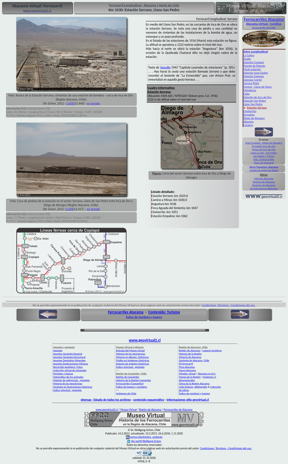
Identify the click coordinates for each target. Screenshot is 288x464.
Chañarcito (249, 111)
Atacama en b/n (207, 373)
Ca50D (70, 103)
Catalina (248, 125)
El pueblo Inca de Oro (264, 146)
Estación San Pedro (254, 100)
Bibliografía (201, 387)
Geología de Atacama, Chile (194, 360)
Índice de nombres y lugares (144, 317)
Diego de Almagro (254, 118)
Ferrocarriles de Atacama (178, 409)
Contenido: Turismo (164, 312)
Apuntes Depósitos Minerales (69, 360)
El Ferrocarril (186, 363)
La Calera (248, 55)
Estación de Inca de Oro (257, 97)
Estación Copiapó (253, 62)
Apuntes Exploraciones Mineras (70, 363)
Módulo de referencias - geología (71, 380)
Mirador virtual (187, 373)
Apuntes (57, 350)
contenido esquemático (148, 400)
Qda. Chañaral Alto (263, 159)
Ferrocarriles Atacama (125, 312)
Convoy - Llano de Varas (257, 87)
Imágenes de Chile (126, 393)
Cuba (246, 94)
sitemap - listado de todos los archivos (106, 400)
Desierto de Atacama (263, 185)
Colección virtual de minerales (70, 370)
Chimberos (249, 90)
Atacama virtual (257, 24)
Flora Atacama (187, 367)
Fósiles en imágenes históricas (132, 360)
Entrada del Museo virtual (130, 350)
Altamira (248, 121)
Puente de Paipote (254, 66)
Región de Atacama (189, 350)
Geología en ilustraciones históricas (72, 387)
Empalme (249, 114)
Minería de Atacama (190, 357)
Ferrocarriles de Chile (264, 27)
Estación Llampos (253, 76)
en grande (93, 103)
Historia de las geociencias (67, 383)
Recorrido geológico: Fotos (68, 367)
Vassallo (165, 67)
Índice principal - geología (67, 390)
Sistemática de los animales (68, 377)
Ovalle (247, 59)
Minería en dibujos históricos (132, 357)
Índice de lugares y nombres (131, 387)
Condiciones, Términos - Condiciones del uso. (228, 305)
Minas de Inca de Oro (264, 149)
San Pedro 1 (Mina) (263, 156)
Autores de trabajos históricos (132, 363)
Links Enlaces (186, 387)
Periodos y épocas (63, 373)
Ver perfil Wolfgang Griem (144, 441)
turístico (275, 24)
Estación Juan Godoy (255, 73)
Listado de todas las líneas (263, 170)
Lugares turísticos (212, 350)
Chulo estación (252, 69)
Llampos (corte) (252, 80)
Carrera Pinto (251, 83)
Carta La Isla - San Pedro (264, 152)
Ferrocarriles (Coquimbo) (130, 383)
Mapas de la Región (190, 377)
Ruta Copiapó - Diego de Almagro (263, 143)
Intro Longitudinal (255, 52)
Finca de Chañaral (264, 162)
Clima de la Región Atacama (194, 383)
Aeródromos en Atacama (263, 188)
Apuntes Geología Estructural (69, 357)
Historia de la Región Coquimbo (133, 380)
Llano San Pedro (252, 104)
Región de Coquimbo (127, 377)
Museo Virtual (128, 409)
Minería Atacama (263, 178)
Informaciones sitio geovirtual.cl (188, 400)
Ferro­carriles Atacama (264, 19)
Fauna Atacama (187, 370)
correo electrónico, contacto (146, 437)
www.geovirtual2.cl (145, 340)
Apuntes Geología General (67, 353)
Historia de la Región (190, 353)
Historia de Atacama (264, 182)
